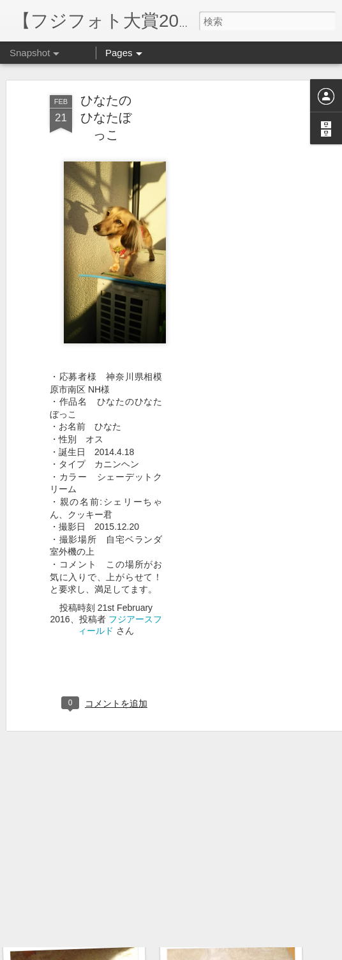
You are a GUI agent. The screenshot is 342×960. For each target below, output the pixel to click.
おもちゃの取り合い (235, 921)
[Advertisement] (232, 272)
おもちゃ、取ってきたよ (92, 914)
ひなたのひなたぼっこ (105, 94)
